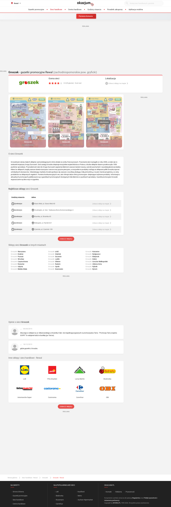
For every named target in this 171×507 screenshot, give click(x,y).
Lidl (57, 492)
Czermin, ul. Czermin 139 (43, 229)
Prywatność (130, 492)
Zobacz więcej (66, 239)
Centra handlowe (19, 504)
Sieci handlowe (18, 500)
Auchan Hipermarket (85, 500)
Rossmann (60, 500)
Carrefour (59, 504)
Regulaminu (136, 498)
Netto (80, 496)
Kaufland (81, 492)
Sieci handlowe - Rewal (30, 478)
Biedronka (59, 496)
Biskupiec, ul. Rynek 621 (43, 223)
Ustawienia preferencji (111, 500)
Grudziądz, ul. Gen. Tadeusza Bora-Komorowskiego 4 (53, 210)
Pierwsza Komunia (86, 16)
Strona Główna (18, 492)
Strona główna (12, 478)
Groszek (45, 478)
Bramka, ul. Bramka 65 (42, 216)
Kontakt (109, 492)
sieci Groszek (23, 189)
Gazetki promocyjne (20, 496)
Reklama (118, 492)
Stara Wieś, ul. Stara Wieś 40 (44, 203)
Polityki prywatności (150, 498)
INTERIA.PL (117, 503)
